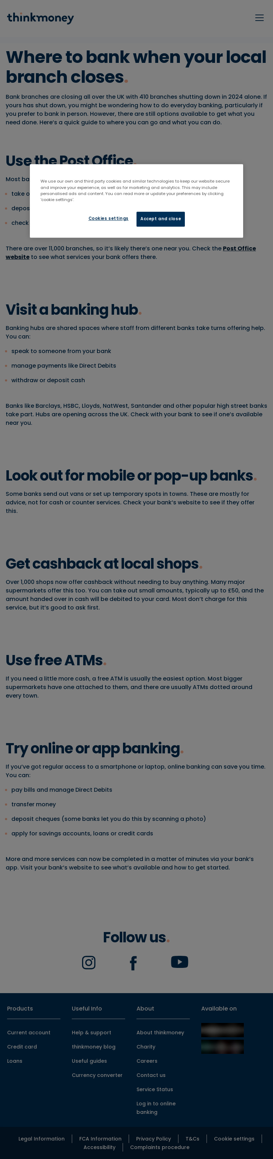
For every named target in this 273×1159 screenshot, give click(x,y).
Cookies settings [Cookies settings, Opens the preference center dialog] (109, 218)
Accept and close (160, 219)
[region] (136, 201)
